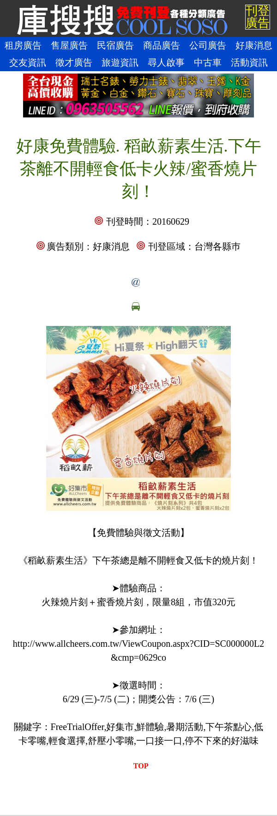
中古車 (208, 62)
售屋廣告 (69, 45)
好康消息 (253, 45)
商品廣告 (161, 45)
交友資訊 (27, 62)
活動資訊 (249, 62)
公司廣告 (207, 45)
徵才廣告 (73, 62)
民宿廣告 (115, 45)
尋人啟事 (166, 62)
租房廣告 (23, 45)
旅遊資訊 (120, 62)
